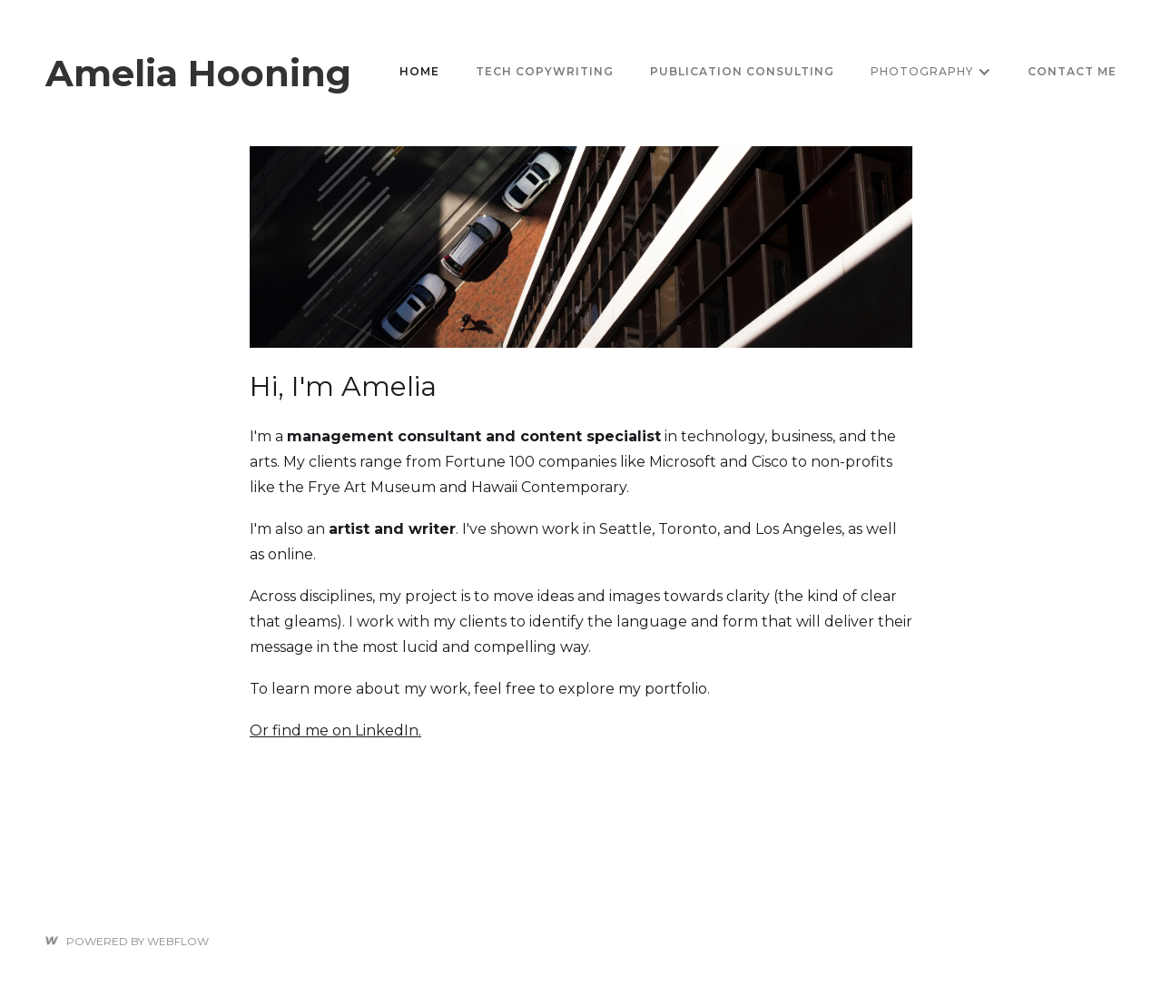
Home (419, 71)
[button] (930, 71)
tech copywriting (545, 71)
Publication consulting (742, 71)
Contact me (1072, 71)
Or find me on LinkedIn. (335, 730)
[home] (198, 71)
